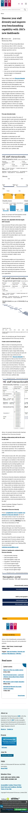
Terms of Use (4, 789)
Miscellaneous (11, 653)
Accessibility (4, 785)
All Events (4, 747)
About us (3, 729)
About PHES (4, 768)
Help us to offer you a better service (13, 670)
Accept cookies (20, 809)
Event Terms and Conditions (8, 787)
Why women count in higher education (13, 681)
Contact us (10, 729)
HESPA (6, 779)
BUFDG (14, 777)
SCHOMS (11, 779)
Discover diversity (20, 78)
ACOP (2, 777)
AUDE (6, 777)
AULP (9, 777)
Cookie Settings (24, 811)
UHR (19, 716)
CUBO (2, 779)
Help (10, 789)
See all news (21, 695)
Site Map (19, 787)
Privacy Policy (17, 785)
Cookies (10, 785)
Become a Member (7, 755)
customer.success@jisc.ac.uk (10, 547)
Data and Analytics (12, 651)
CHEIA (17, 777)
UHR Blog (18, 653)
